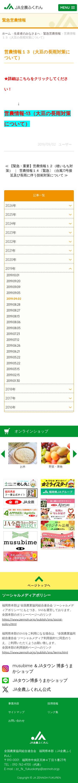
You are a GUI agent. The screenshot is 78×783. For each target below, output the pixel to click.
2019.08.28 (13, 304)
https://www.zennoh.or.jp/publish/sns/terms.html (35, 652)
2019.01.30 (13, 381)
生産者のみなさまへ (27, 33)
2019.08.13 (13, 316)
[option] (22, 455)
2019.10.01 (12, 275)
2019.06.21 (13, 351)
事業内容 (13, 703)
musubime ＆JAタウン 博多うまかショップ (42, 668)
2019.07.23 (13, 334)
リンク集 (52, 712)
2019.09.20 (13, 281)
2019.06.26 (13, 346)
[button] (67, 7)
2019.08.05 (13, 328)
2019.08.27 (13, 310)
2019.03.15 (13, 369)
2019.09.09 (13, 287)
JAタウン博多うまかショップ (39, 680)
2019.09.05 (13, 293)
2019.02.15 (13, 375)
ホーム (6, 33)
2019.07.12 (12, 340)
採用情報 (52, 703)
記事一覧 (39, 195)
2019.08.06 (13, 322)
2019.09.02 (13, 299)
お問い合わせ (16, 720)
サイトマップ (16, 712)
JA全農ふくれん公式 (31, 689)
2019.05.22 (13, 357)
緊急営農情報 (52, 33)
